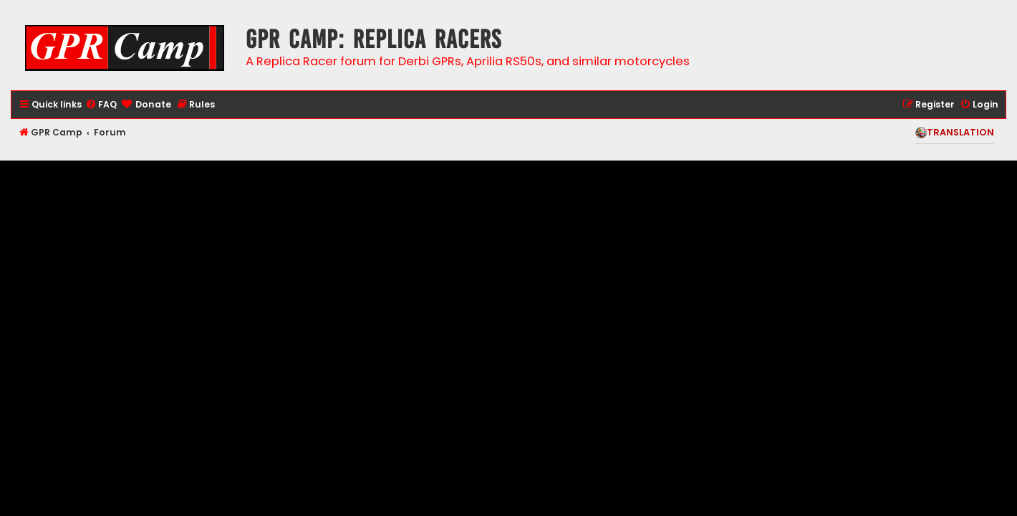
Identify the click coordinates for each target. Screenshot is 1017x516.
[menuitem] (101, 105)
